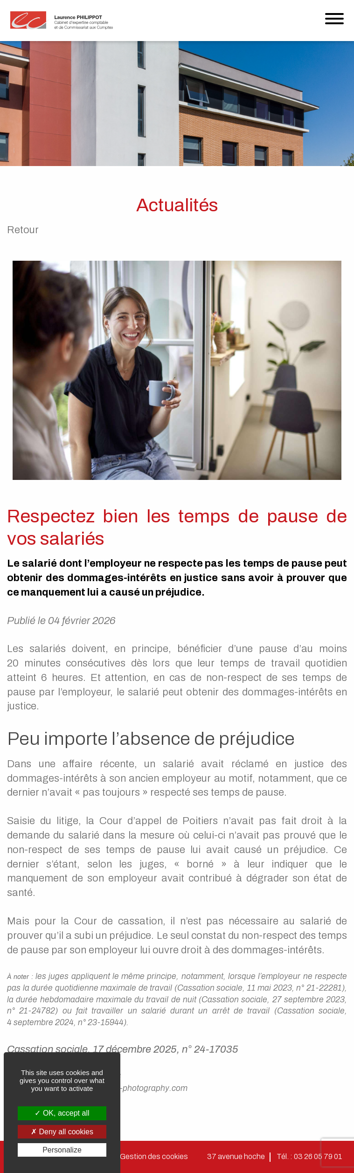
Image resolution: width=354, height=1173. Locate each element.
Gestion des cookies (154, 1156)
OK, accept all (62, 1113)
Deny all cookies (62, 1132)
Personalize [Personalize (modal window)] (62, 1150)
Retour (23, 230)
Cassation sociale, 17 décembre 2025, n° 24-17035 (122, 1049)
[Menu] (334, 20)
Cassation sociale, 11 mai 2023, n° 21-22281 (259, 988)
